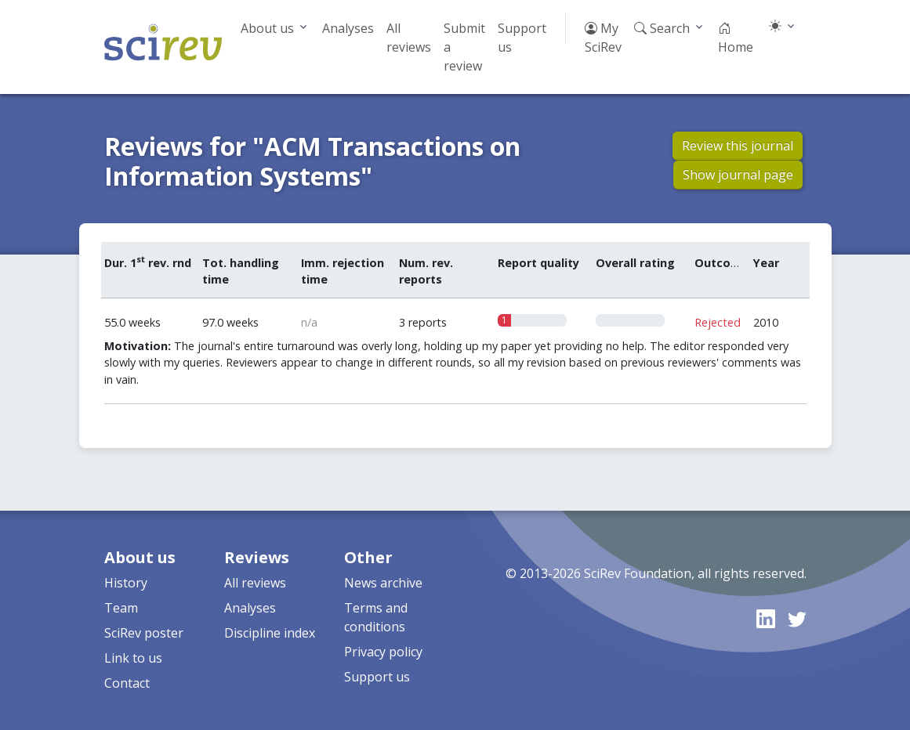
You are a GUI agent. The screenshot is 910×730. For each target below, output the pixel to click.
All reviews (408, 38)
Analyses (348, 28)
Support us (522, 38)
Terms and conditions (376, 617)
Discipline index (269, 632)
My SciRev (603, 38)
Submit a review (464, 47)
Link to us (133, 658)
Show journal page (738, 174)
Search (662, 28)
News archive (383, 582)
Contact (127, 683)
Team (121, 607)
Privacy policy (383, 651)
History (125, 582)
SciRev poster (143, 632)
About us (267, 28)
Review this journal (737, 145)
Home (735, 38)
